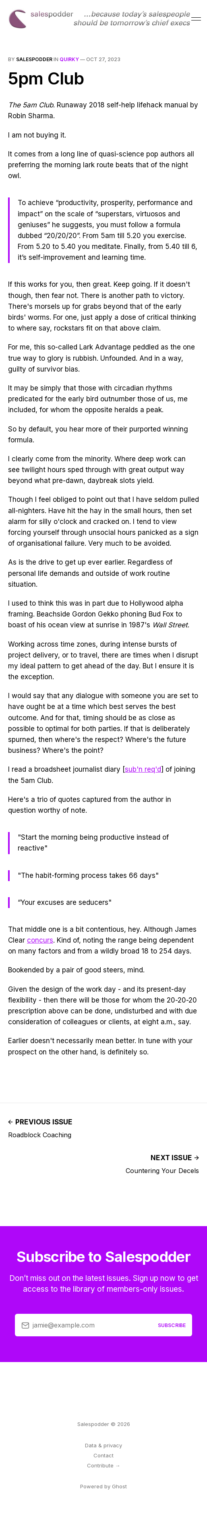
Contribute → (103, 1465)
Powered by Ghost (103, 1486)
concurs (40, 940)
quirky (69, 59)
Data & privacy (103, 1445)
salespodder (34, 59)
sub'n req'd (143, 769)
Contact (103, 1455)
